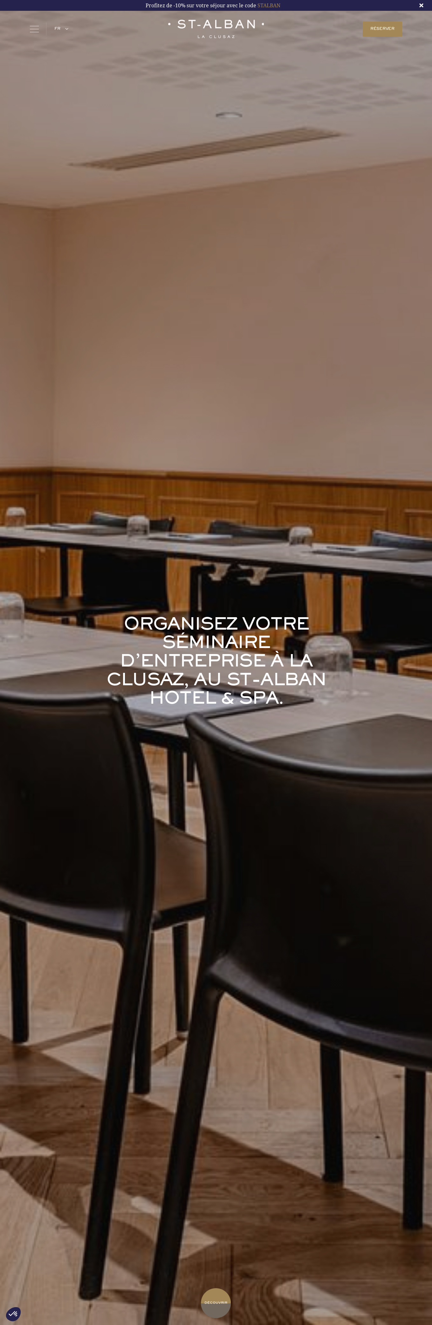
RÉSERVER (382, 29)
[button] (60, 29)
